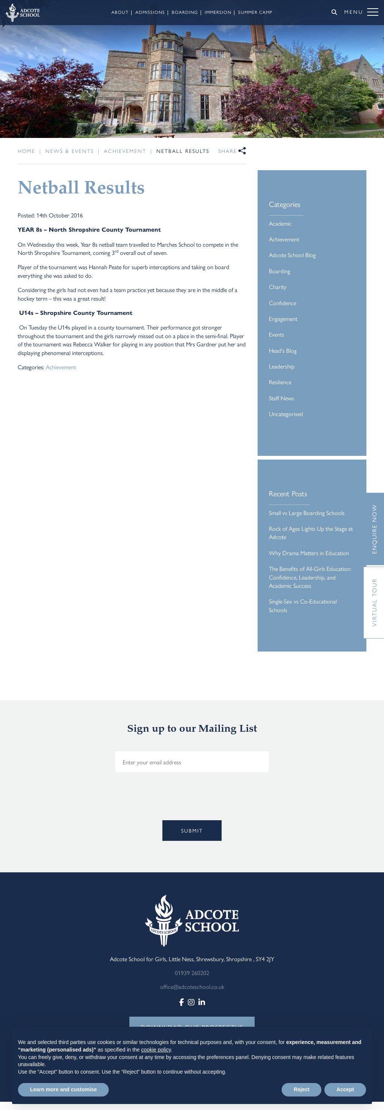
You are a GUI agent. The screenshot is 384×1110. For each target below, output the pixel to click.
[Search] (334, 12)
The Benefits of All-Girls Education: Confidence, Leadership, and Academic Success (310, 577)
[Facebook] (181, 1001)
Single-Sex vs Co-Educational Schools (303, 605)
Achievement (61, 367)
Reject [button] (301, 1089)
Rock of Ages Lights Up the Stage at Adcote (311, 532)
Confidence (282, 302)
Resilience (280, 381)
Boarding (279, 271)
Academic (280, 223)
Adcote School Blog (292, 254)
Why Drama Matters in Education (309, 552)
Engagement (283, 318)
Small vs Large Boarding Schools (307, 512)
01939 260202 (192, 972)
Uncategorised (286, 413)
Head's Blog (283, 350)
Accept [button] (345, 1089)
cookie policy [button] (156, 1050)
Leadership (281, 366)
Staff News (281, 398)
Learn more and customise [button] (63, 1089)
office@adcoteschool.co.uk (192, 986)
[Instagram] (191, 1001)
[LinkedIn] (201, 1001)
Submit (192, 830)
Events (276, 334)
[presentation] (112, 808)
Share (227, 150)
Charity (277, 286)
